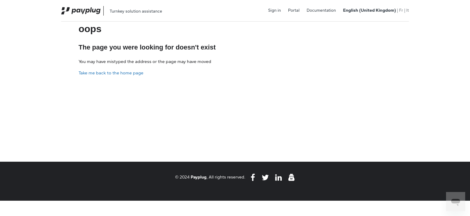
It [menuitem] (407, 10)
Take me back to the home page (111, 73)
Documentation (321, 10)
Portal (293, 10)
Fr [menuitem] (401, 10)
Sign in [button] (274, 10)
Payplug (199, 177)
